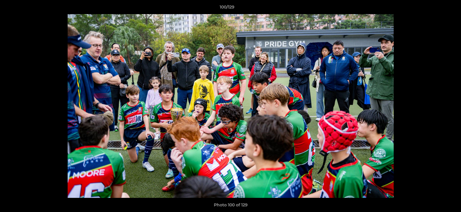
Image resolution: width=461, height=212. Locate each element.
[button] (436, 8)
